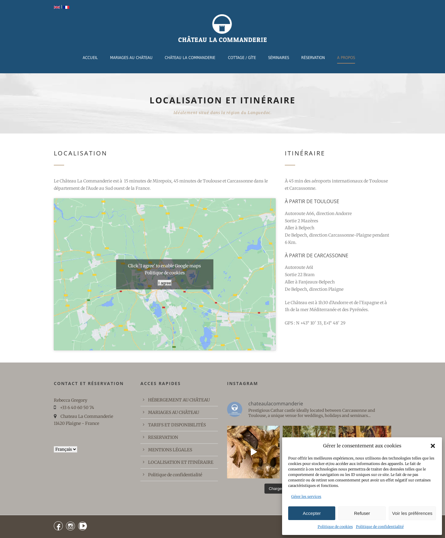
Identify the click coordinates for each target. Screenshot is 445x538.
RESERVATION (163, 437)
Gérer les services (306, 496)
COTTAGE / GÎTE (242, 57)
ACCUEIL (90, 57)
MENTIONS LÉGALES (170, 450)
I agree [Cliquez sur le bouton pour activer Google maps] (164, 282)
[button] (433, 446)
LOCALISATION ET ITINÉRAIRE (180, 462)
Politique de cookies (335, 526)
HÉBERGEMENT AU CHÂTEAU (179, 400)
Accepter (312, 513)
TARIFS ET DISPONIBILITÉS (177, 425)
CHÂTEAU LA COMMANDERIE (190, 57)
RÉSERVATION (313, 57)
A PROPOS (346, 57)
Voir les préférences (412, 513)
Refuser (362, 513)
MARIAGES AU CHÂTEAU (131, 57)
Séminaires (278, 57)
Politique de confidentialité (380, 526)
